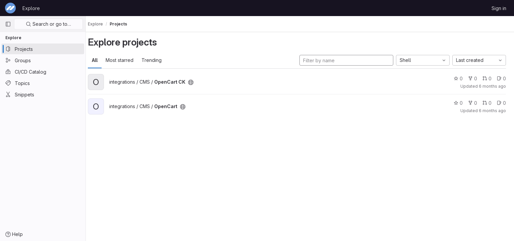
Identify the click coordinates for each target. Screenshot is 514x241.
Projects (124, 23)
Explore (31, 8)
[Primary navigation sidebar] (8, 24)
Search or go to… (48, 24)
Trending (158, 60)
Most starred (125, 60)
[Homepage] (10, 8)
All (101, 60)
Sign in (499, 8)
